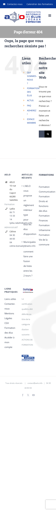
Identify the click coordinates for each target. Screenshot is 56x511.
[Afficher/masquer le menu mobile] (50, 15)
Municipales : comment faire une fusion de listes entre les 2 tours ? (28, 258)
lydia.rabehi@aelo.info (13, 222)
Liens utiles (10, 298)
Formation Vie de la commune (44, 239)
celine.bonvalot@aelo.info (13, 245)
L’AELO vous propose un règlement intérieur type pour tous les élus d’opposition (28, 209)
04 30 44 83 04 (12, 239)
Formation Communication (45, 189)
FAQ (29, 105)
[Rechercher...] (42, 134)
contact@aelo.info (34, 383)
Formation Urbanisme (44, 228)
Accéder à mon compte (9, 342)
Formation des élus (9, 330)
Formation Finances (44, 218)
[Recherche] (48, 134)
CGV (6, 322)
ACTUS (30, 100)
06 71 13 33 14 (12, 216)
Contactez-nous (9, 306)
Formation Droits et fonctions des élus (44, 203)
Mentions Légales (9, 316)
